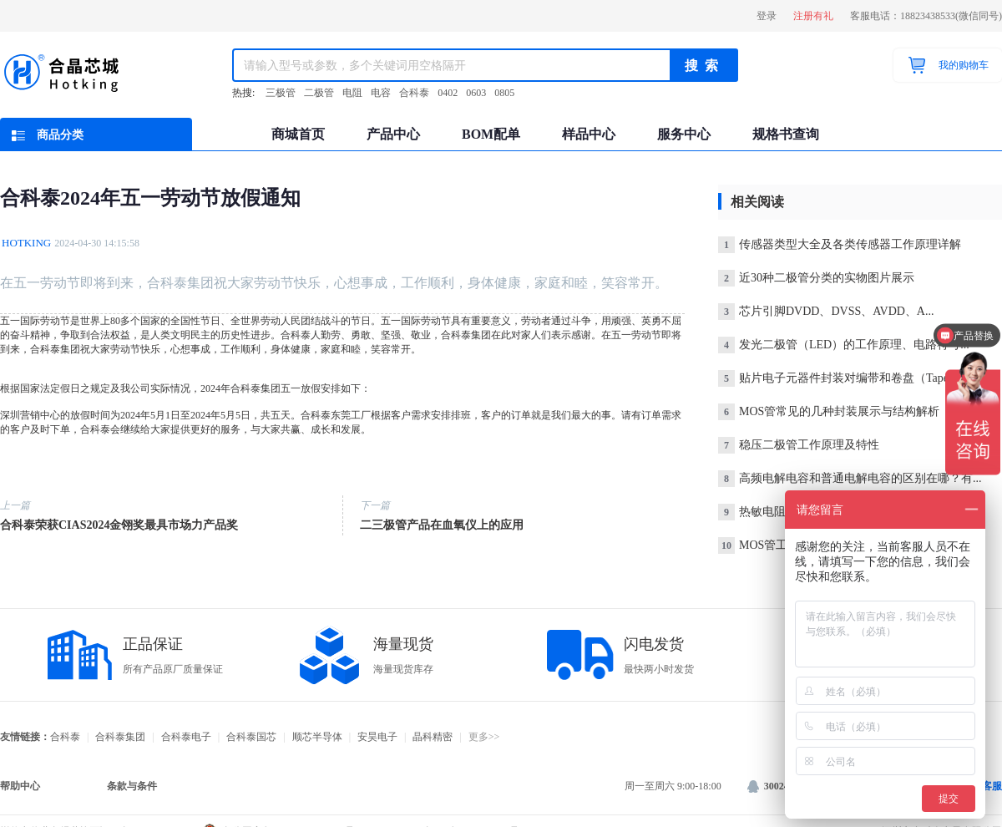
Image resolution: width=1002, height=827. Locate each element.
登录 (767, 16)
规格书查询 (785, 134)
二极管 (319, 93)
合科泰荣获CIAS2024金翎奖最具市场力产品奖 (119, 525)
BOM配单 (491, 134)
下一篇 (375, 505)
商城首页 (298, 134)
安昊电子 (377, 737)
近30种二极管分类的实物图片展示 (816, 277)
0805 (504, 93)
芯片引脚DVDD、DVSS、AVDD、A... (826, 311)
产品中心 (393, 134)
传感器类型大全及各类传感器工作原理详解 (839, 244)
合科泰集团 (120, 737)
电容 (381, 93)
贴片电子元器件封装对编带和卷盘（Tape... (838, 378)
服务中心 (684, 134)
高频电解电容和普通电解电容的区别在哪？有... (850, 478)
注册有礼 (813, 16)
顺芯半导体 (317, 737)
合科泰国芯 (251, 737)
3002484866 (780, 786)
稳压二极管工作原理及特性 (798, 445)
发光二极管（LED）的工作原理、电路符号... (843, 344)
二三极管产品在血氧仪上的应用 (442, 525)
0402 (448, 93)
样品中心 (588, 134)
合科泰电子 (186, 737)
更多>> (484, 737)
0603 (476, 93)
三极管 (281, 93)
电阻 (352, 93)
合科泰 (414, 93)
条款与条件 (132, 786)
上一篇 (15, 505)
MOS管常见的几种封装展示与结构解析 (828, 411)
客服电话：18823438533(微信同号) (926, 16)
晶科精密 (432, 737)
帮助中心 (20, 786)
